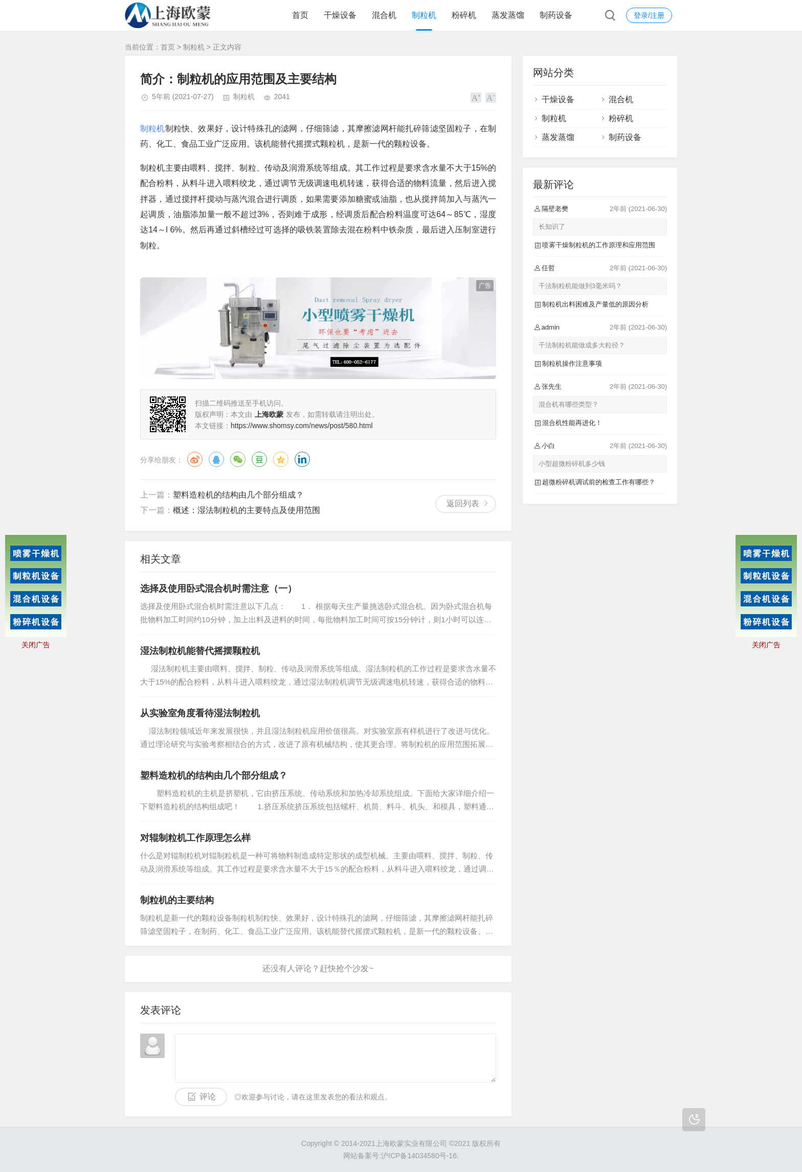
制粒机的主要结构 (177, 900)
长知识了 (552, 226)
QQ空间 (280, 459)
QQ (216, 459)
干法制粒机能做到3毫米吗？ (580, 286)
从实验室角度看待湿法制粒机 (200, 713)
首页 (300, 15)
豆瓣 (259, 459)
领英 (302, 459)
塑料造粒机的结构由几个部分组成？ (238, 494)
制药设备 (556, 15)
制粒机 (424, 15)
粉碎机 (464, 15)
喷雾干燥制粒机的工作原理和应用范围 (598, 245)
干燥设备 (340, 15)
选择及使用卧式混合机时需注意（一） (218, 588)
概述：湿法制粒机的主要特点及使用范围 (246, 510)
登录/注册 (649, 15)
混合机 (384, 15)
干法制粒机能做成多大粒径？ (582, 345)
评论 (207, 1096)
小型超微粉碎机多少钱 (572, 463)
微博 (195, 459)
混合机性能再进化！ (572, 423)
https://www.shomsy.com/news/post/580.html (302, 425)
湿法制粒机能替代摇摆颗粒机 (200, 651)
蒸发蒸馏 (508, 15)
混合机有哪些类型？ (568, 404)
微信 (238, 459)
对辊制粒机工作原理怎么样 (195, 838)
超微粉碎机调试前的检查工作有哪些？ (598, 482)
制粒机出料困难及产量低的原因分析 (595, 304)
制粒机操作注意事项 (572, 363)
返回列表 (463, 503)
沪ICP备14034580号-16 (419, 1156)
